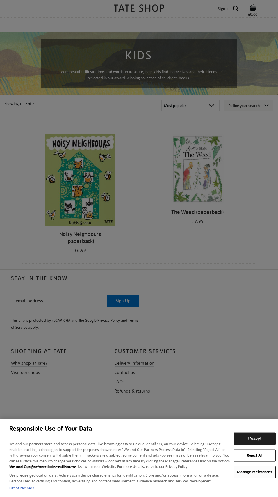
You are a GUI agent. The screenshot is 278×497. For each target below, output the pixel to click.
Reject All (254, 455)
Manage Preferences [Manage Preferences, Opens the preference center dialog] (254, 472)
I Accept (254, 438)
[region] (139, 458)
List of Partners (21, 488)
